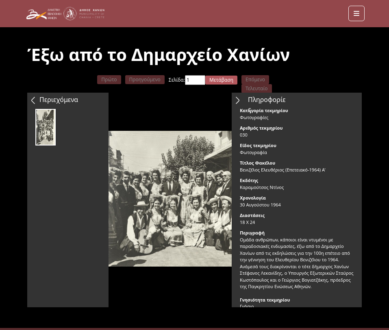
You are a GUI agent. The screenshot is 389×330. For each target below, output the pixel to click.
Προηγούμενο (145, 79)
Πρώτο (109, 79)
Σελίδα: (177, 79)
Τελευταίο (257, 88)
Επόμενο (255, 79)
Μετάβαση (221, 79)
